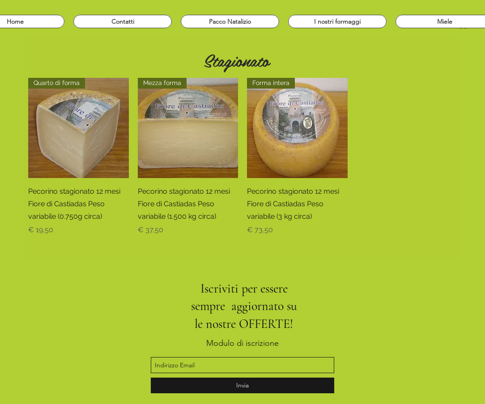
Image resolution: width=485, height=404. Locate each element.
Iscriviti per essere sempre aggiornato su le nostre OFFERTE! (244, 306)
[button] (337, 21)
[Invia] (242, 385)
